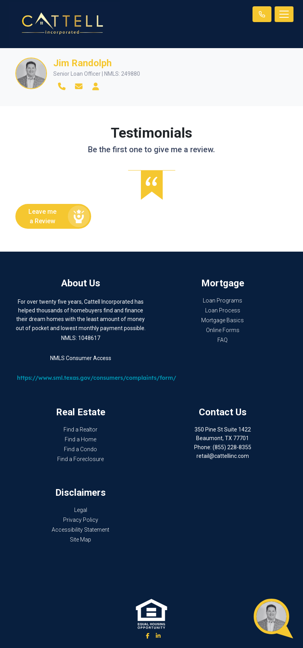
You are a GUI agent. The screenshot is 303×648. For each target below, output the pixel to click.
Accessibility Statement (80, 530)
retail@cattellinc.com (222, 456)
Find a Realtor (80, 429)
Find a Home (80, 439)
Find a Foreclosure (80, 459)
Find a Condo (80, 449)
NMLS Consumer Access (80, 358)
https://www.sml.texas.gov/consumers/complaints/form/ (96, 377)
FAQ (222, 340)
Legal (80, 510)
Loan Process (222, 310)
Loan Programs (222, 300)
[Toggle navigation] (284, 14)
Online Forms (222, 330)
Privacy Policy (80, 520)
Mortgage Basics (222, 320)
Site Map (80, 539)
